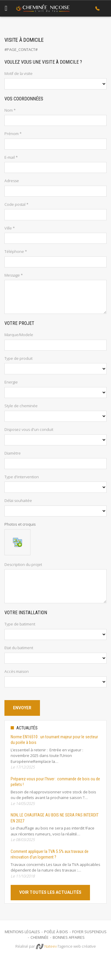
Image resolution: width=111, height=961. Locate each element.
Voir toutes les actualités (50, 892)
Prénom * (13, 133)
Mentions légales (22, 931)
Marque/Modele (18, 334)
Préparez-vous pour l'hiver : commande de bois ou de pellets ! (55, 781)
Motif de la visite (18, 73)
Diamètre (12, 453)
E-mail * (11, 157)
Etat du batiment (18, 647)
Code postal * (16, 204)
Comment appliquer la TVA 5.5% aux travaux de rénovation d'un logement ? (50, 854)
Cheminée (39, 937)
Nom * (10, 110)
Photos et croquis (20, 524)
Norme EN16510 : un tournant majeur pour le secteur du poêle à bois (54, 739)
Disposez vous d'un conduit (28, 429)
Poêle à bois (56, 931)
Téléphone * (15, 251)
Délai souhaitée (18, 500)
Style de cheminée (21, 405)
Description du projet (23, 564)
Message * (13, 275)
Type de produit (18, 358)
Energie (11, 382)
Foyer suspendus (89, 931)
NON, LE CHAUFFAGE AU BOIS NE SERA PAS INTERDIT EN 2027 (55, 818)
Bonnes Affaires (69, 937)
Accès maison (16, 671)
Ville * (9, 228)
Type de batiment (19, 624)
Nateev (46, 946)
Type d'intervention (21, 476)
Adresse (11, 180)
